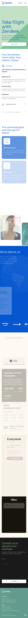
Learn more (14, 44)
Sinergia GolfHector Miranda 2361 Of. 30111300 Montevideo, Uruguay (9, 600)
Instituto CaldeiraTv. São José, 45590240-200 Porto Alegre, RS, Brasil (10, 608)
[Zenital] (7, 3)
